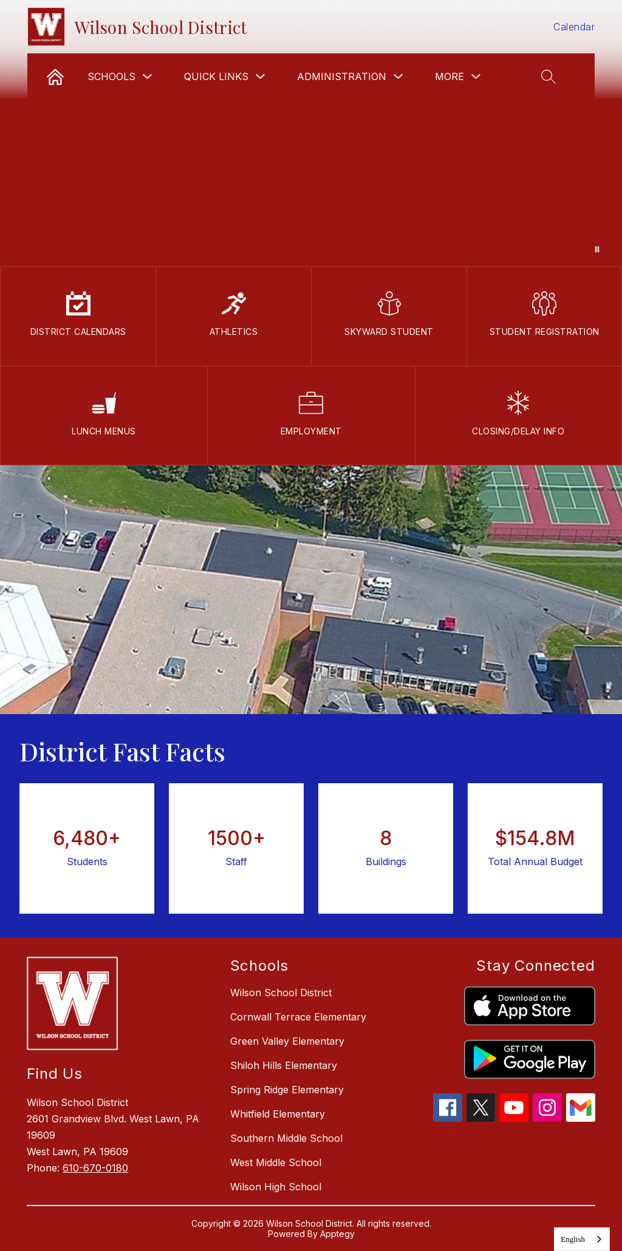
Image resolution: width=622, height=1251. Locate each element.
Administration (341, 76)
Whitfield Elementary (277, 1114)
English (573, 1239)
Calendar (574, 27)
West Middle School (275, 1162)
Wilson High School (275, 1187)
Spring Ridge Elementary (287, 1090)
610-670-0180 (95, 1168)
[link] (55, 76)
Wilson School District (281, 992)
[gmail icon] (580, 1118)
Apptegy (337, 1234)
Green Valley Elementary (287, 1041)
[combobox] (582, 1239)
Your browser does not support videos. (311, 133)
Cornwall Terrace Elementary (298, 1017)
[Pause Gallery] (597, 249)
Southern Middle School (286, 1138)
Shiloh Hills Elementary (283, 1065)
